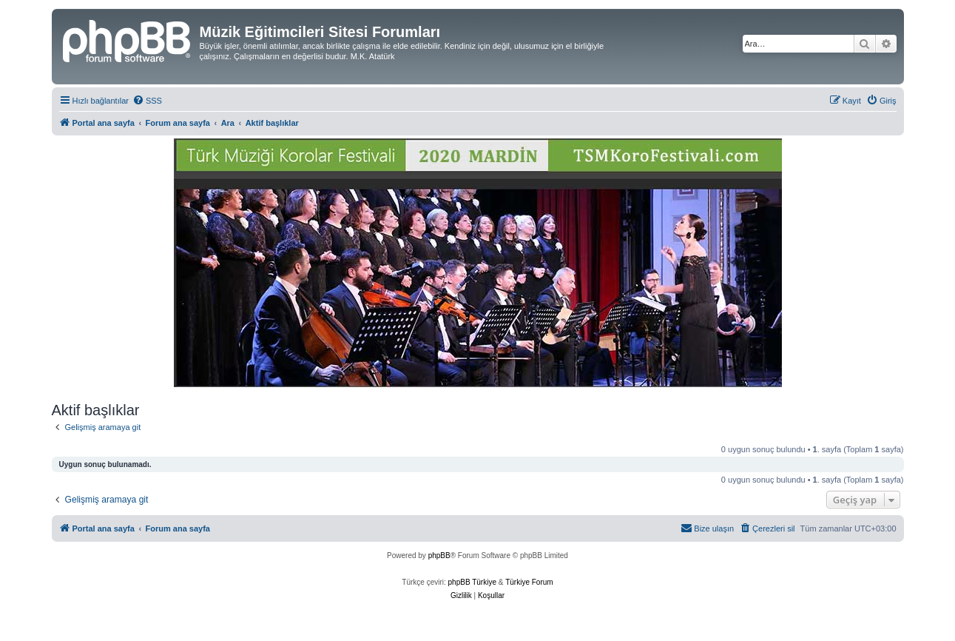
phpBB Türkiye (472, 582)
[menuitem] (147, 101)
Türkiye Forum (529, 582)
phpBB (439, 555)
